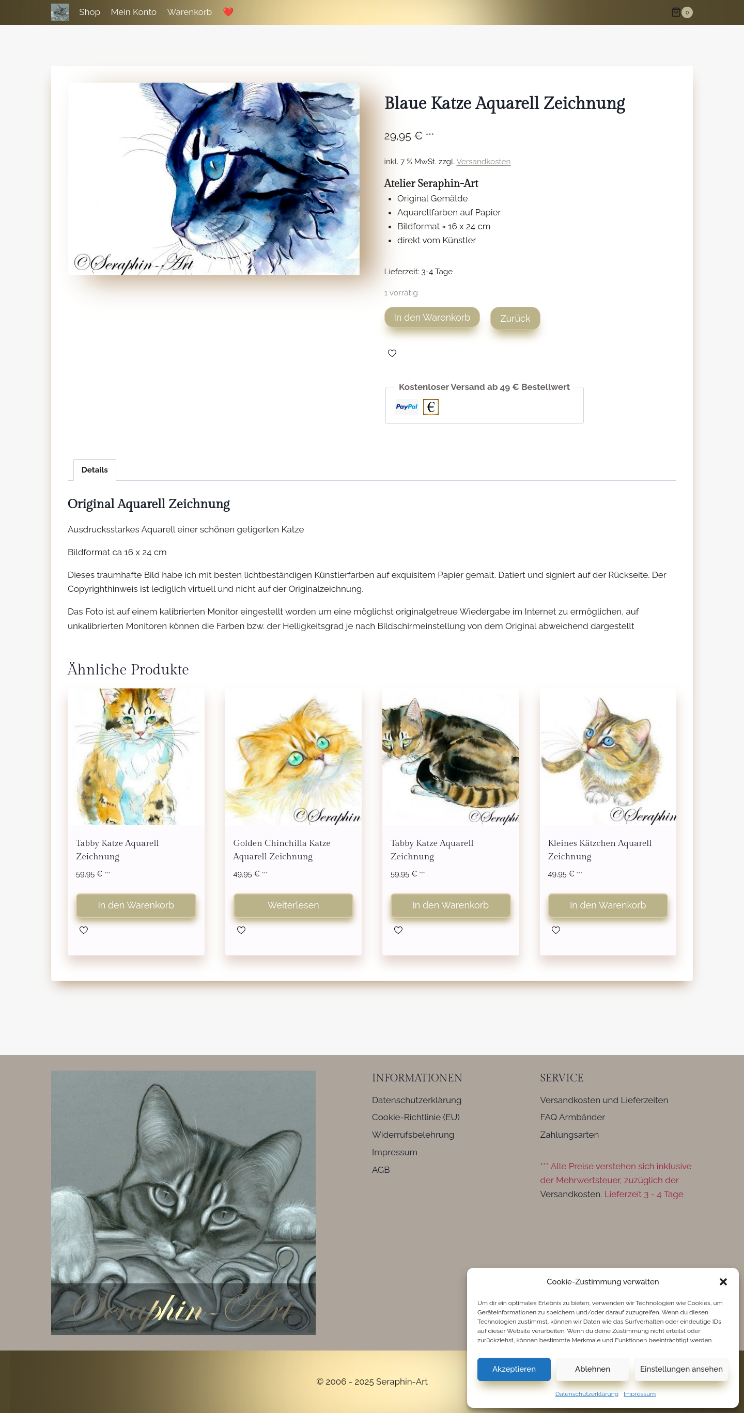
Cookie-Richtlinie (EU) (416, 1117)
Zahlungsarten (569, 1134)
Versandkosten (484, 161)
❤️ (228, 12)
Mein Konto (134, 12)
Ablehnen (592, 1369)
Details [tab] (95, 470)
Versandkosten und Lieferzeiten (604, 1100)
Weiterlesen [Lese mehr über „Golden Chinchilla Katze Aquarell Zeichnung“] (293, 905)
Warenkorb (189, 12)
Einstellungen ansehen (681, 1369)
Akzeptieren (514, 1369)
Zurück (515, 318)
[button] (723, 1282)
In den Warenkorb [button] (136, 905)
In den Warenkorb (432, 317)
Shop (89, 12)
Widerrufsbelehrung (413, 1134)
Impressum (640, 1394)
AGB (381, 1170)
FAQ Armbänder (573, 1117)
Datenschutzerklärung (586, 1394)
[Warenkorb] (682, 12)
